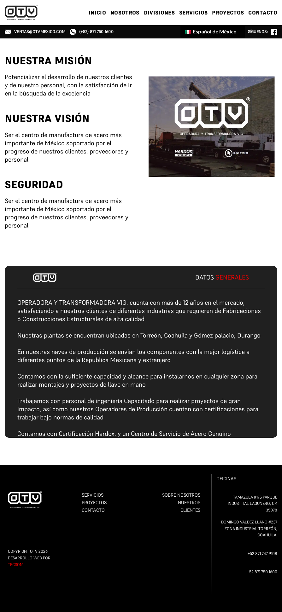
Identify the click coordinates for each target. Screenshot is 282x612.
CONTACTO (262, 12)
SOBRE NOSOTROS (181, 495)
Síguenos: (262, 32)
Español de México (211, 31)
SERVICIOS (193, 12)
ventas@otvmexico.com (35, 31)
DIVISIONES (159, 12)
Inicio (97, 12)
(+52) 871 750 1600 (92, 32)
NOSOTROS (124, 12)
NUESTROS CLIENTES (189, 506)
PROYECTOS (228, 12)
